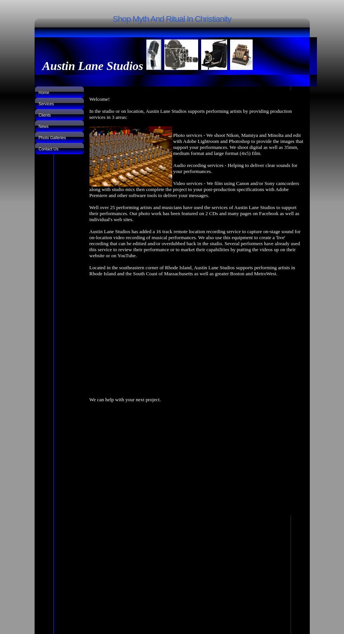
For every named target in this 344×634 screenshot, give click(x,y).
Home (44, 92)
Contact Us (49, 149)
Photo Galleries (52, 137)
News (44, 126)
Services (46, 104)
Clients (45, 115)
